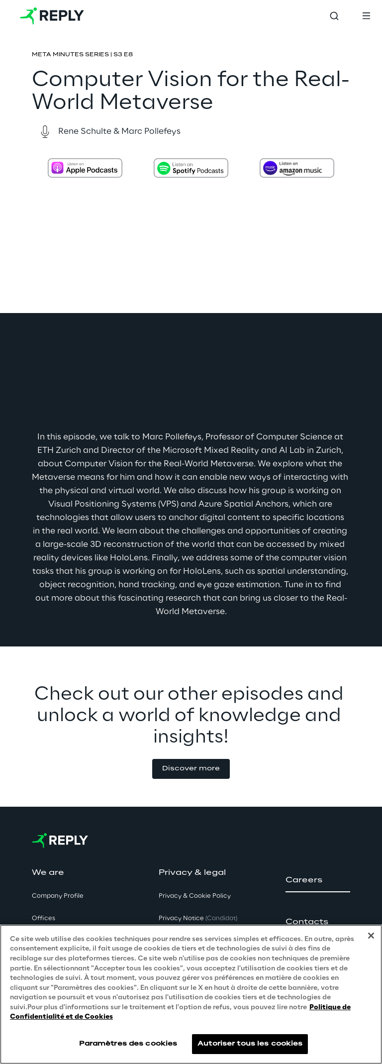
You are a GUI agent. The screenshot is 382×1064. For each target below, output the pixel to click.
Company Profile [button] (58, 896)
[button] (191, 769)
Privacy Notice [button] (198, 918)
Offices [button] (43, 918)
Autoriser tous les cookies (249, 1044)
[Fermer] (371, 936)
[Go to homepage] (52, 16)
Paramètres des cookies (128, 1044)
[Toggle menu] (366, 16)
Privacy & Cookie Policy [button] (195, 896)
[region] (191, 994)
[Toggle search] (334, 16)
